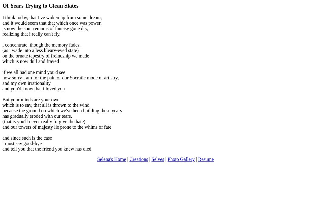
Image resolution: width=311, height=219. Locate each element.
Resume (206, 159)
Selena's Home (111, 159)
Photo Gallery (181, 159)
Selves (158, 159)
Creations (138, 159)
